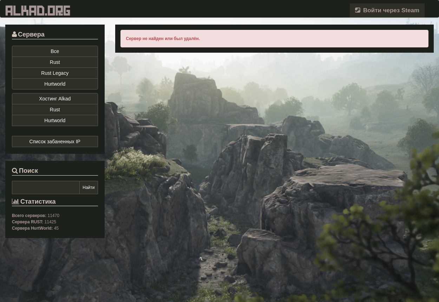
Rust (55, 62)
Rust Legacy (54, 73)
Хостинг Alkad (55, 98)
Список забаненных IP (55, 141)
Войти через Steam (387, 10)
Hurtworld (54, 84)
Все (55, 51)
